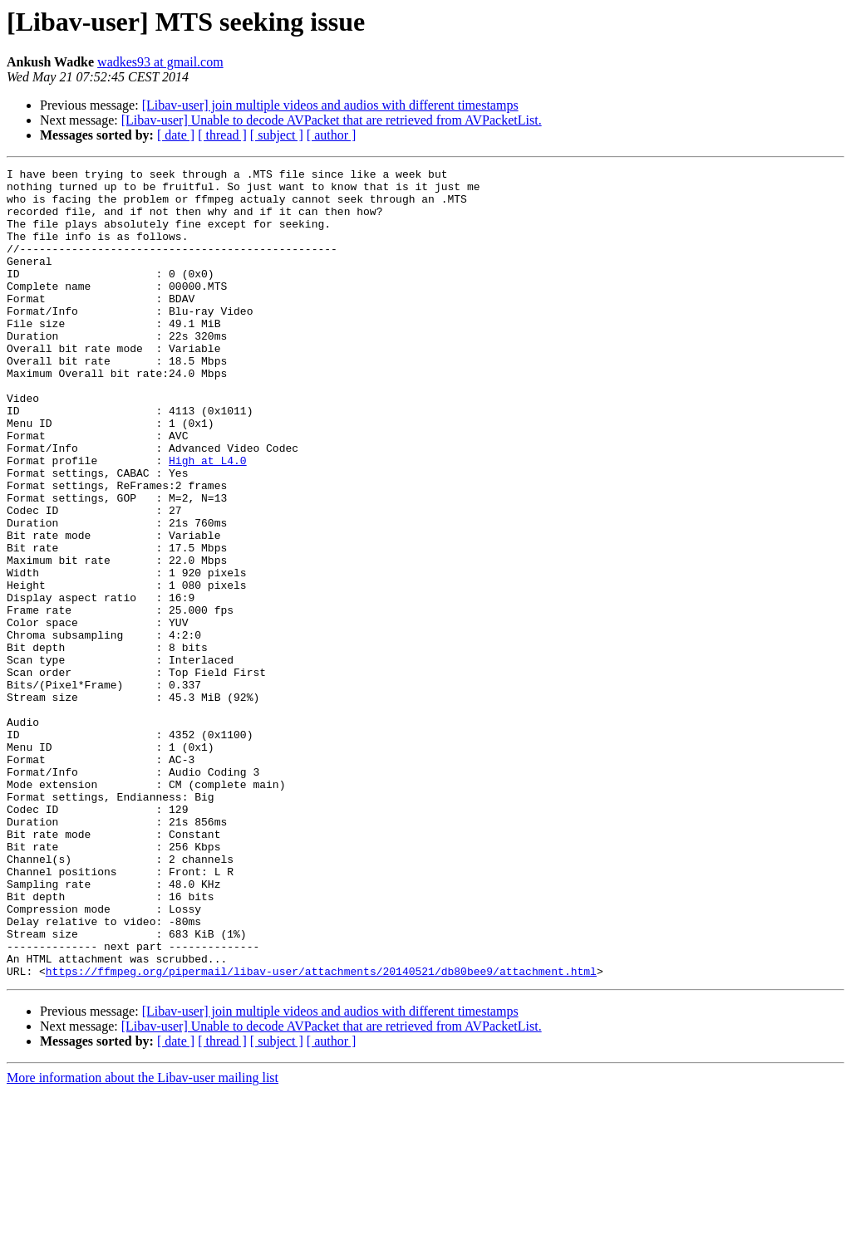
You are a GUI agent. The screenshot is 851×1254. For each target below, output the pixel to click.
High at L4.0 (208, 519)
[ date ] (175, 135)
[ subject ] (276, 135)
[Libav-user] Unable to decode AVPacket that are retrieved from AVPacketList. (331, 120)
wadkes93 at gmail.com (160, 62)
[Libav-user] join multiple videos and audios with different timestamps (330, 105)
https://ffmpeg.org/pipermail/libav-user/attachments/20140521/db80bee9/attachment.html (321, 1132)
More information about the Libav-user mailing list (142, 1239)
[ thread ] (222, 135)
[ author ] (332, 135)
